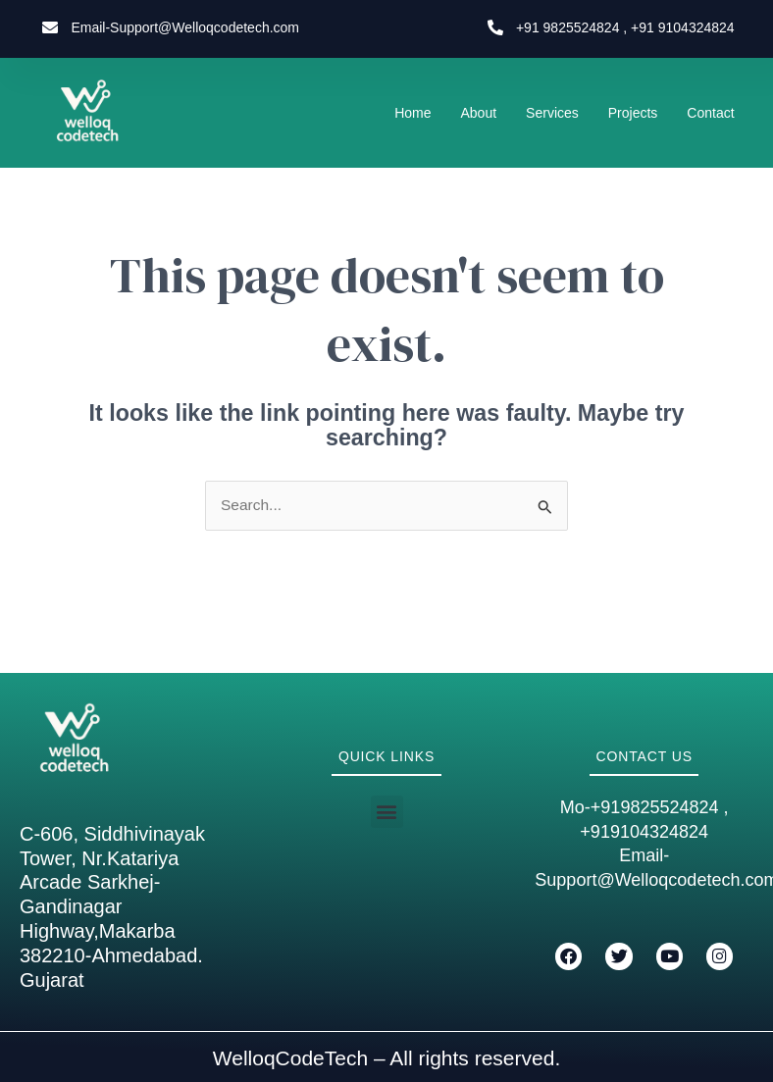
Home (412, 113)
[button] (387, 812)
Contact (710, 113)
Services (552, 113)
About (479, 113)
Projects (633, 113)
